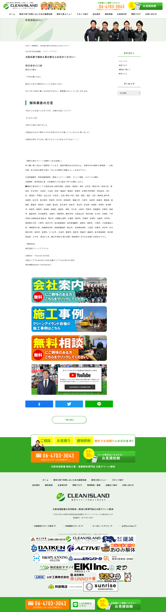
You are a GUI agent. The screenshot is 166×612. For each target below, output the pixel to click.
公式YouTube (128, 526)
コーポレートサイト (101, 526)
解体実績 (109, 14)
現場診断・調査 (94, 485)
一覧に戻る (69, 419)
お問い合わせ (151, 14)
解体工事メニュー (64, 14)
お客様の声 (122, 14)
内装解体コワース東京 (43, 526)
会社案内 (96, 14)
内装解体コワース (72, 526)
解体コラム (123, 73)
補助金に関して (125, 69)
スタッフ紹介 (82, 14)
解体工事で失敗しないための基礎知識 (35, 14)
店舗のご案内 (111, 485)
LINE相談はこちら (82, 604)
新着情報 (34, 46)
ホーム (12, 14)
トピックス (123, 61)
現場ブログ (136, 14)
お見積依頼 (143, 6)
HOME (27, 46)
